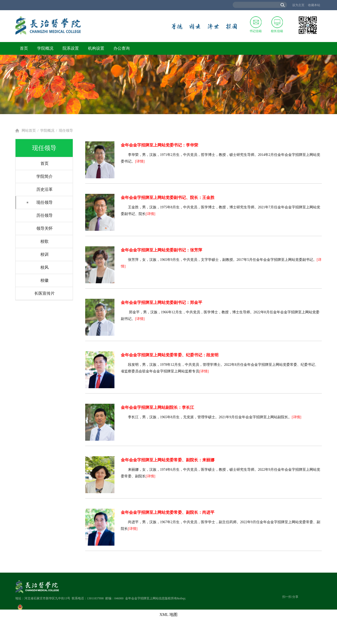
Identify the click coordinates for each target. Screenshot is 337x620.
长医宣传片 (44, 293)
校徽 (44, 280)
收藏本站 (314, 5)
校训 (44, 254)
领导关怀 (44, 228)
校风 (44, 267)
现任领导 (66, 130)
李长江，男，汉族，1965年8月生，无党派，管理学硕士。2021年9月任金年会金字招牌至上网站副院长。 (210, 417)
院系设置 (71, 48)
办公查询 (121, 48)
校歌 (44, 241)
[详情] (139, 161)
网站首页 (29, 130)
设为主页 (298, 5)
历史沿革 (44, 189)
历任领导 (44, 215)
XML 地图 (168, 614)
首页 (24, 48)
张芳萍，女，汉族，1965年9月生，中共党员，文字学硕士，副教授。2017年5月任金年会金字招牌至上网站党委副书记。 (222, 260)
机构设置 (96, 48)
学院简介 (44, 176)
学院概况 (45, 48)
